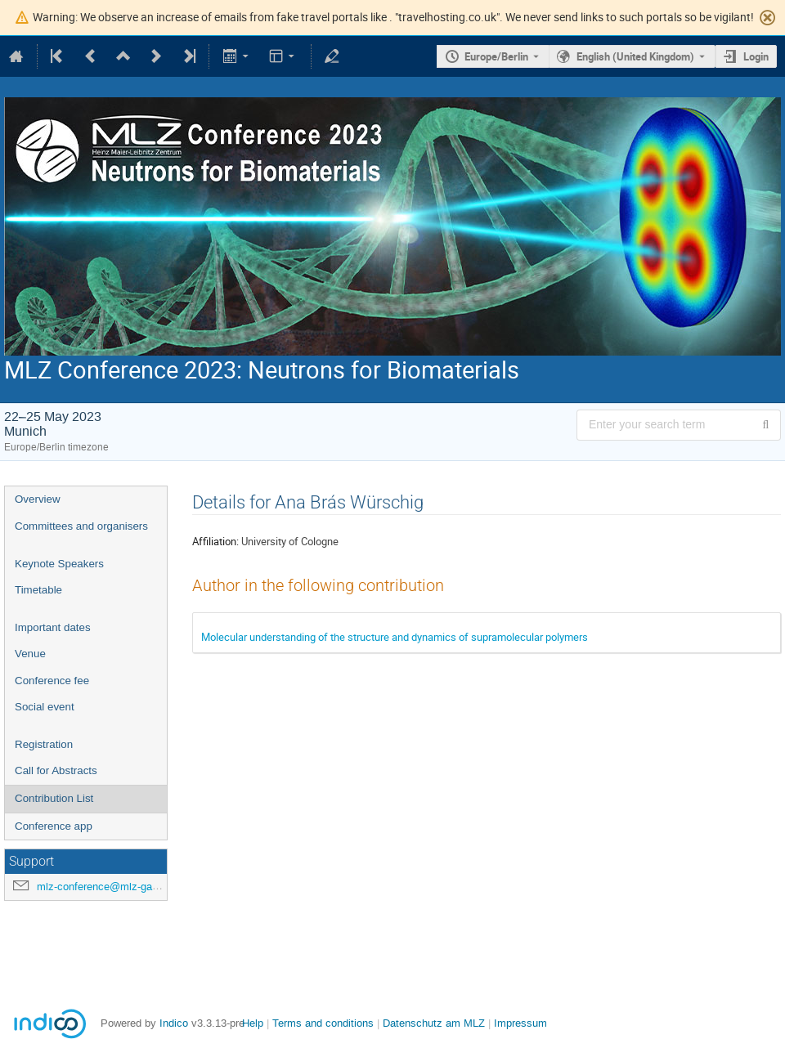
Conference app (53, 826)
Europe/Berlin (496, 56)
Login (756, 56)
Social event (44, 707)
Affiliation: (215, 541)
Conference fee (52, 680)
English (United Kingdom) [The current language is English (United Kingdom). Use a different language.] (635, 56)
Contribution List (54, 798)
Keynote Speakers (59, 564)
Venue (30, 653)
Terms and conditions (323, 1023)
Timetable (38, 590)
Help (252, 1023)
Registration (44, 744)
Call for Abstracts (56, 770)
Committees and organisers (81, 526)
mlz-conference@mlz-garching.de (116, 886)
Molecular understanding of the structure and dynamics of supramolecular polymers (394, 636)
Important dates (53, 627)
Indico (173, 1023)
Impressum (520, 1023)
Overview (38, 499)
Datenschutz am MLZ (434, 1023)
